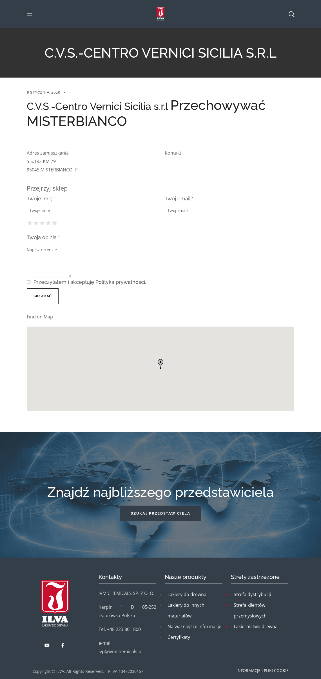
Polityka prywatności (120, 282)
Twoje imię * (41, 199)
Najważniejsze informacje (194, 626)
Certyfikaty (179, 637)
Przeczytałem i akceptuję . (86, 282)
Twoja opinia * (43, 237)
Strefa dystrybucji (252, 594)
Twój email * (179, 199)
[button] (160, 513)
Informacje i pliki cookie (263, 670)
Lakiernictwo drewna (256, 626)
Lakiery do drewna (187, 594)
